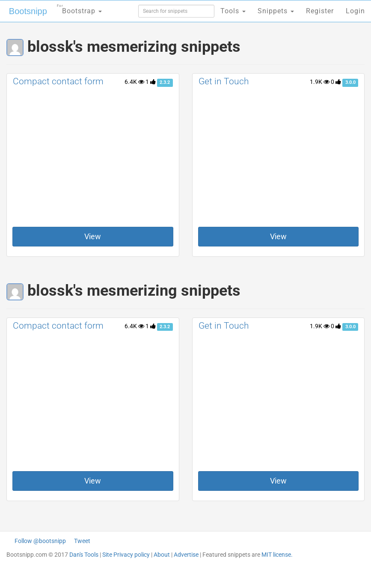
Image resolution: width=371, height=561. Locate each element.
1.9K (319, 81)
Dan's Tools (83, 554)
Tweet (82, 540)
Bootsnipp (28, 11)
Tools (233, 11)
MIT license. (277, 554)
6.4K (134, 81)
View (92, 236)
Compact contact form (58, 81)
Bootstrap (79, 8)
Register (320, 11)
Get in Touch (224, 81)
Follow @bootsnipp (40, 540)
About (162, 554)
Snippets (276, 11)
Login (355, 11)
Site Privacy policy (126, 554)
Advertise (186, 554)
